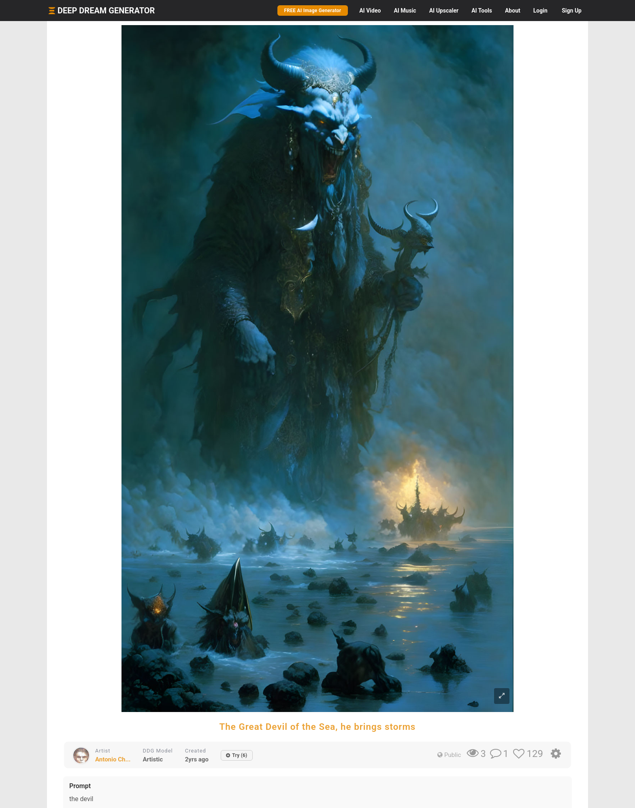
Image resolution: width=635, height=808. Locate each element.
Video (370, 10)
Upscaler (443, 10)
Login (540, 10)
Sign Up (572, 10)
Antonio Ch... (112, 759)
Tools (481, 10)
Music (405, 10)
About (512, 10)
